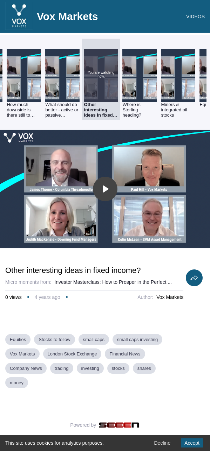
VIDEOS (195, 16)
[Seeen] (119, 425)
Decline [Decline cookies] (162, 443)
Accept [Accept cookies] (191, 443)
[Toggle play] (105, 189)
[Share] (194, 277)
